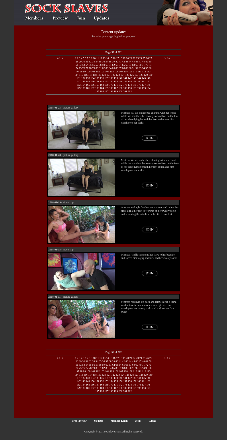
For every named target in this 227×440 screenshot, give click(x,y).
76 (83, 68)
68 (133, 64)
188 (120, 88)
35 (100, 61)
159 (134, 81)
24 (140, 58)
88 (123, 68)
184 (102, 88)
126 (132, 74)
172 (120, 84)
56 (93, 64)
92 (136, 68)
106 (116, 71)
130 (151, 74)
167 (97, 84)
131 (78, 78)
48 (143, 61)
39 (113, 61)
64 (120, 64)
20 (127, 58)
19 (124, 58)
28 (77, 61)
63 (116, 64)
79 (93, 68)
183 (97, 88)
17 (117, 58)
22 (134, 58)
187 (116, 88)
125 (127, 74)
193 (144, 88)
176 (139, 84)
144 (139, 78)
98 (81, 71)
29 (80, 61)
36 (103, 61)
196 (102, 91)
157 (125, 81)
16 (114, 58)
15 (111, 58)
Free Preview (79, 420)
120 (104, 74)
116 (86, 74)
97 (77, 71)
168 (102, 84)
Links (152, 420)
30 (83, 61)
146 (148, 78)
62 (113, 64)
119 (99, 74)
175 (134, 84)
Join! (138, 420)
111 (139, 71)
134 (92, 78)
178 (148, 84)
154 (111, 81)
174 (130, 84)
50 (150, 61)
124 (123, 74)
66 (126, 64)
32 (90, 61)
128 (141, 74)
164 (83, 84)
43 (126, 61)
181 (88, 88)
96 (150, 68)
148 (83, 81)
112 (144, 71)
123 (118, 74)
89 (126, 68)
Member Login (119, 420)
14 (107, 58)
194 (148, 88)
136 (102, 78)
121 (109, 74)
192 (139, 88)
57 (97, 64)
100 (88, 71)
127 (137, 74)
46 (136, 61)
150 (92, 81)
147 (78, 81)
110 (135, 71)
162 (148, 81)
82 (103, 68)
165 (88, 84)
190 (130, 88)
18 (120, 58)
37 (107, 61)
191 (134, 88)
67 (130, 64)
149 (88, 81)
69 (136, 64)
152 (102, 81)
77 (87, 68)
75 (80, 68)
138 (111, 78)
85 (113, 68)
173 (125, 84)
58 (100, 64)
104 (107, 71)
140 (120, 78)
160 (139, 81)
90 (130, 68)
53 (83, 64)
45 (133, 61)
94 (143, 68)
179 (78, 88)
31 (87, 61)
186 (111, 88)
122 (113, 74)
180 (83, 88)
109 (130, 71)
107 (121, 71)
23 (137, 58)
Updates (98, 420)
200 (120, 91)
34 (97, 61)
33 (93, 61)
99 (84, 71)
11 (97, 58)
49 (146, 61)
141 (125, 78)
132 (83, 78)
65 (123, 64)
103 (102, 71)
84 (110, 68)
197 (106, 91)
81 (100, 68)
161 (144, 81)
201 (125, 91)
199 (116, 91)
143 (134, 78)
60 (107, 64)
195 (97, 91)
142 (130, 78)
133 (88, 78)
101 (93, 71)
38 (110, 61)
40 (116, 61)
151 (97, 81)
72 (146, 64)
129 (146, 74)
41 (120, 61)
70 (140, 64)
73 (150, 64)
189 (125, 88)
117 (90, 74)
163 (78, 84)
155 (116, 81)
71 (143, 64)
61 (110, 64)
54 (87, 64)
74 (77, 68)
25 (144, 58)
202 (130, 91)
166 (92, 84)
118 (95, 74)
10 (94, 58)
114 (76, 74)
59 (103, 64)
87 (120, 68)
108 (126, 71)
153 (106, 81)
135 (97, 78)
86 (116, 68)
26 (147, 58)
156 (120, 81)
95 (146, 68)
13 (104, 58)
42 (123, 61)
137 (106, 78)
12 (101, 58)
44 (130, 61)
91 (133, 68)
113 (149, 71)
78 (90, 68)
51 (77, 64)
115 (81, 74)
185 (106, 88)
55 (90, 64)
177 (144, 84)
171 (116, 84)
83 (107, 68)
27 (150, 58)
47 (140, 61)
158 (130, 81)
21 (130, 58)
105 (112, 71)
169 (106, 84)
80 (97, 68)
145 (144, 78)
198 (111, 91)
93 (140, 68)
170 (111, 84)
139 (116, 78)
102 (98, 71)
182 (92, 88)
